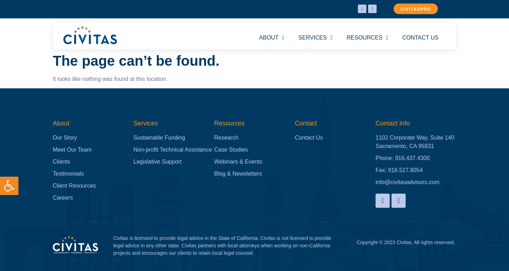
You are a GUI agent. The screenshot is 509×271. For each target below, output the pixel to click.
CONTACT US (420, 38)
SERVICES (315, 37)
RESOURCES (367, 37)
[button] (9, 186)
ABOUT (271, 37)
